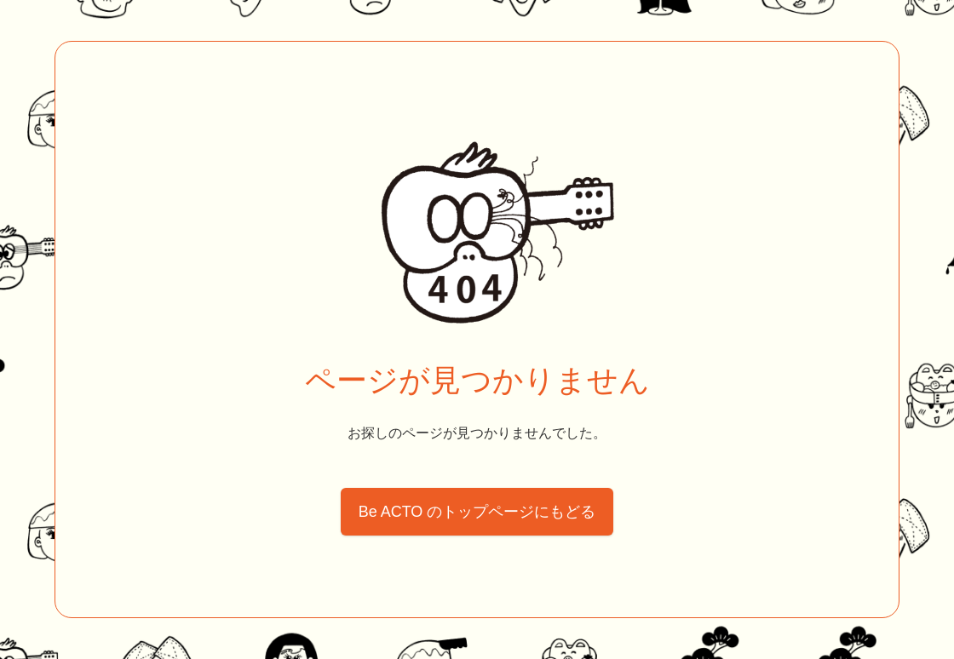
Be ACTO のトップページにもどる (477, 511)
